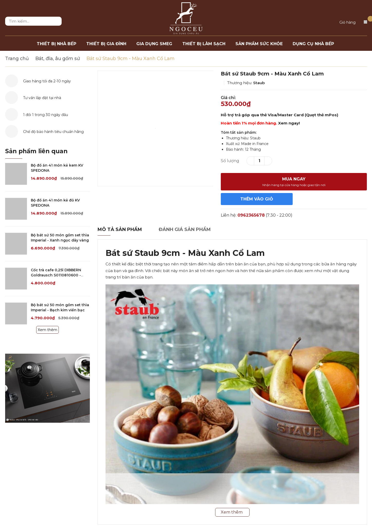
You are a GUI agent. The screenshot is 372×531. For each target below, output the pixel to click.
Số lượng (230, 160)
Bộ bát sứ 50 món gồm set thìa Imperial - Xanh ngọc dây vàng (60, 238)
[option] (155, 128)
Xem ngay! (289, 123)
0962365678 (251, 215)
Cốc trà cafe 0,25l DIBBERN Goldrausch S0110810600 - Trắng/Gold (56, 275)
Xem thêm (47, 329)
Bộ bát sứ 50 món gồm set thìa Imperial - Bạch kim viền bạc (60, 307)
